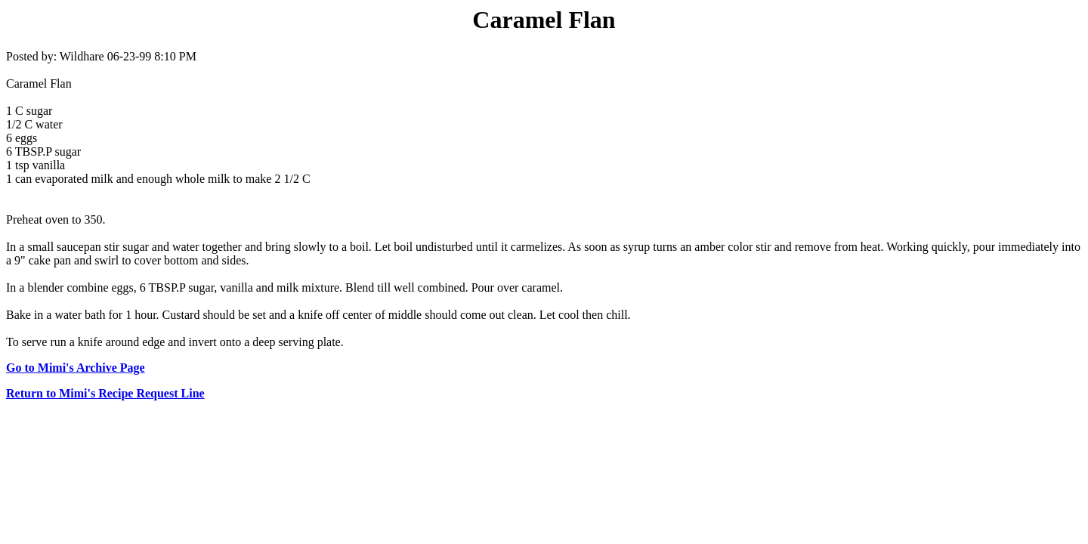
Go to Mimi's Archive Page (75, 367)
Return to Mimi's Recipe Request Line (105, 393)
